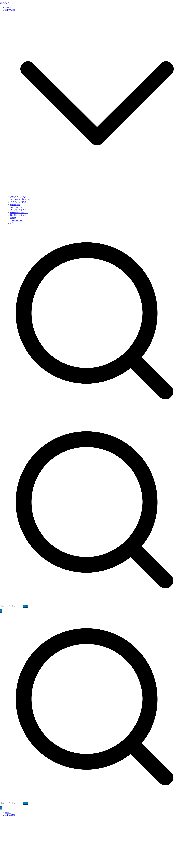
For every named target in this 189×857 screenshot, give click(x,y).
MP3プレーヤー (17, 207)
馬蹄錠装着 (15, 205)
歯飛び (13, 218)
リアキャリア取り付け (20, 199)
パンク (13, 223)
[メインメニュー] (1, 611)
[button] (97, 194)
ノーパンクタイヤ (18, 210)
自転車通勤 (10, 815)
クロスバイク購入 (18, 197)
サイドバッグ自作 (18, 202)
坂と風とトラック (18, 215)
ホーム (8, 7)
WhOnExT (4, 3)
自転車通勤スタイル (19, 213)
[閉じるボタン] (1, 808)
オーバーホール (17, 220)
